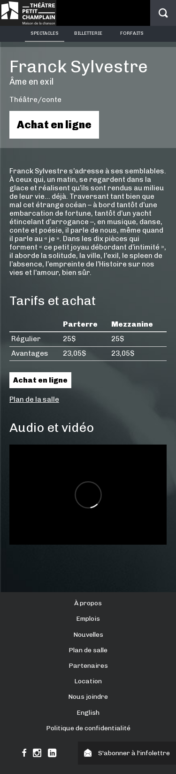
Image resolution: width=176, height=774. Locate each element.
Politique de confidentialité (88, 728)
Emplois (88, 619)
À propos (88, 603)
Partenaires (88, 666)
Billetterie (88, 33)
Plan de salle (88, 650)
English (88, 713)
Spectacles (45, 33)
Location (88, 681)
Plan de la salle (34, 399)
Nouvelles (88, 635)
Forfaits (132, 33)
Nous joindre (88, 697)
